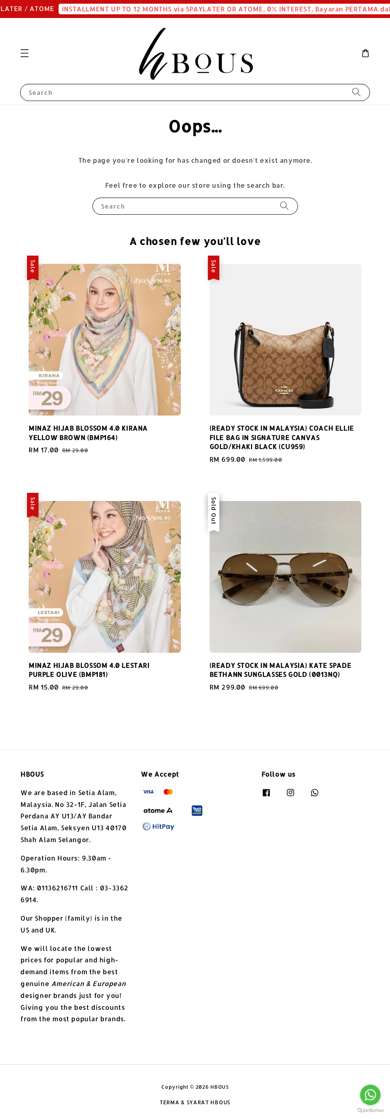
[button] (25, 53)
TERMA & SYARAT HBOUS (195, 1102)
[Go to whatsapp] (370, 1095)
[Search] (356, 92)
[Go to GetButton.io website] (370, 1110)
